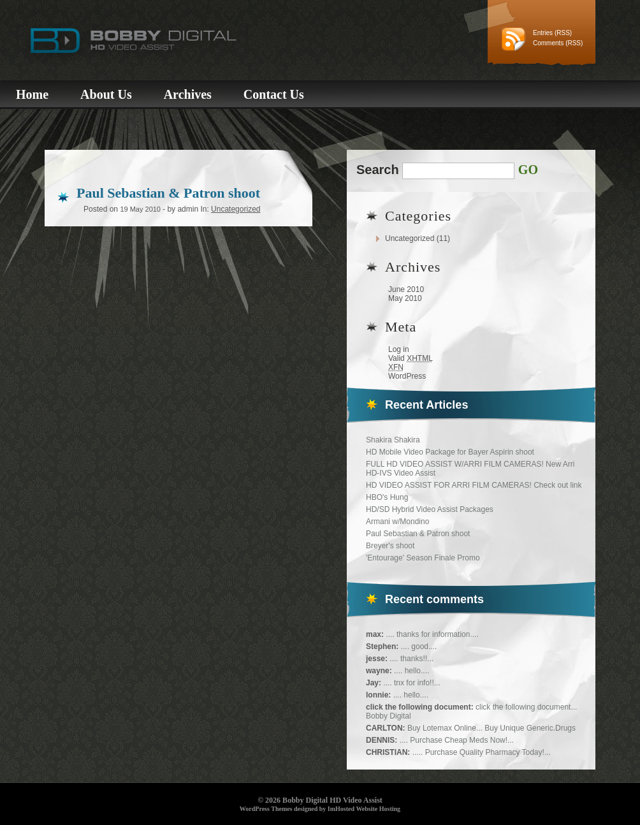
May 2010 (405, 298)
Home (32, 94)
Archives (188, 94)
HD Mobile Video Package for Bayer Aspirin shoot (450, 452)
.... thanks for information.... (432, 634)
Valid (410, 358)
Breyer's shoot (390, 545)
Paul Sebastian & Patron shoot (418, 533)
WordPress (407, 376)
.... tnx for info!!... (411, 682)
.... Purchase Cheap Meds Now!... (457, 740)
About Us (106, 94)
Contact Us (274, 94)
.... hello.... (411, 670)
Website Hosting (378, 808)
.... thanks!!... (411, 658)
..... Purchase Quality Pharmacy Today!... (481, 752)
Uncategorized (409, 238)
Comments (548, 43)
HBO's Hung (387, 497)
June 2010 (406, 289)
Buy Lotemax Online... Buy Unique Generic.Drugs (491, 728)
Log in (398, 349)
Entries (543, 32)
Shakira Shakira (393, 439)
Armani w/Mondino (397, 521)
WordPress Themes (266, 808)
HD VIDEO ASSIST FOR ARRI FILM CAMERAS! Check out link (474, 485)
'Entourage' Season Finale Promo (423, 557)
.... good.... (419, 646)
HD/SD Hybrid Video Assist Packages (429, 509)
